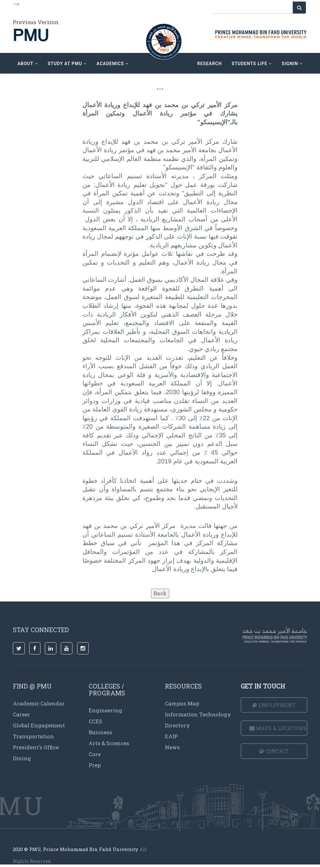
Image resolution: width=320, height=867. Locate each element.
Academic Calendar (39, 703)
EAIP (171, 736)
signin (292, 63)
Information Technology (198, 714)
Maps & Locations (278, 728)
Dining (22, 758)
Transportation (33, 736)
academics (113, 63)
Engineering (105, 710)
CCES (95, 721)
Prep (95, 765)
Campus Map (182, 703)
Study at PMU (67, 63)
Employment (274, 705)
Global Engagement (39, 725)
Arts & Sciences (109, 743)
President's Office (36, 747)
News (172, 747)
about (28, 63)
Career (21, 714)
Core (95, 754)
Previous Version (36, 22)
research (209, 63)
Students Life (252, 63)
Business (100, 732)
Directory (177, 725)
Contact (274, 751)
